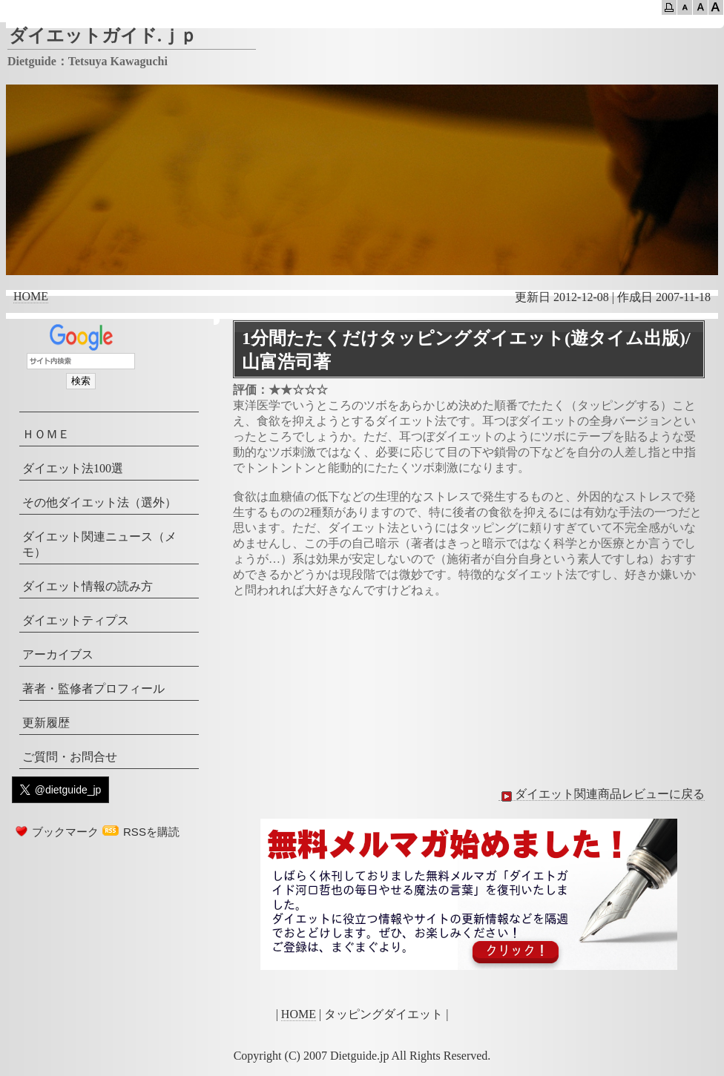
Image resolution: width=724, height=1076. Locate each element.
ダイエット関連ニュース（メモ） (99, 544)
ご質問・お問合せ (69, 756)
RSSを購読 (151, 831)
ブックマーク (65, 831)
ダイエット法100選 (72, 468)
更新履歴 (46, 722)
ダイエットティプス (75, 620)
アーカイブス (57, 654)
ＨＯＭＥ (46, 434)
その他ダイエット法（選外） (99, 502)
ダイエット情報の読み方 (87, 586)
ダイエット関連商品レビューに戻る (601, 794)
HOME (30, 296)
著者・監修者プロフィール (93, 688)
